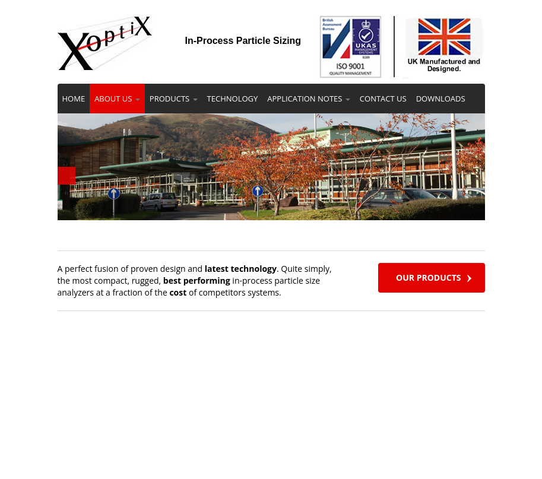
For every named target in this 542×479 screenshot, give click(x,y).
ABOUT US (117, 98)
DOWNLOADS (440, 98)
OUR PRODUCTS (428, 277)
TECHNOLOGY (232, 98)
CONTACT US (383, 98)
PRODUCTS (174, 98)
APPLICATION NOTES (308, 98)
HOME (73, 98)
